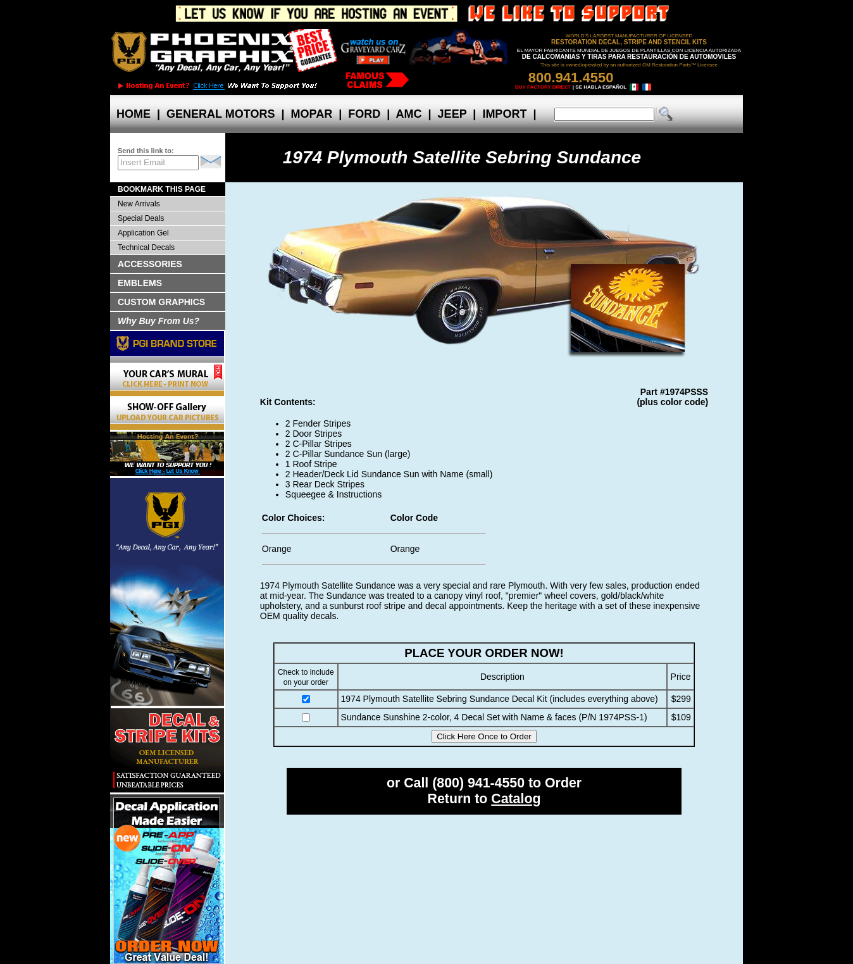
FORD (364, 114)
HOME (133, 114)
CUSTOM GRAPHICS (161, 302)
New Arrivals (139, 203)
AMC (409, 114)
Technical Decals (146, 247)
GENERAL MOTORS (220, 114)
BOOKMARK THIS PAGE (162, 189)
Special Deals (141, 218)
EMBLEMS (140, 283)
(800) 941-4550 (478, 783)
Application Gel (143, 232)
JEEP (452, 114)
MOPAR (311, 114)
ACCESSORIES (150, 264)
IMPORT (504, 114)
